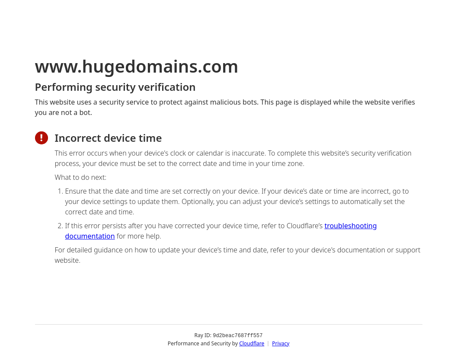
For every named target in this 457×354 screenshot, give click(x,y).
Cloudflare (251, 343)
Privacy (280, 343)
